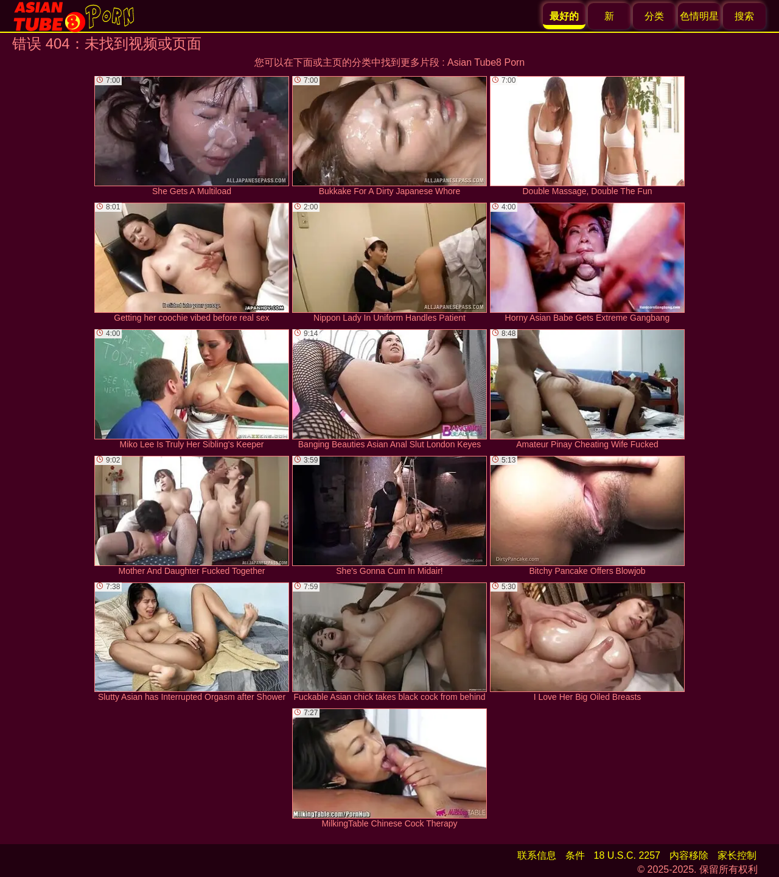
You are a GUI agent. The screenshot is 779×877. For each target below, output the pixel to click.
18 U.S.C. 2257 (627, 855)
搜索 (744, 16)
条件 (575, 855)
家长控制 (737, 855)
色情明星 (699, 16)
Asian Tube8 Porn (486, 62)
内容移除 (688, 855)
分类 (654, 16)
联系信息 (536, 855)
